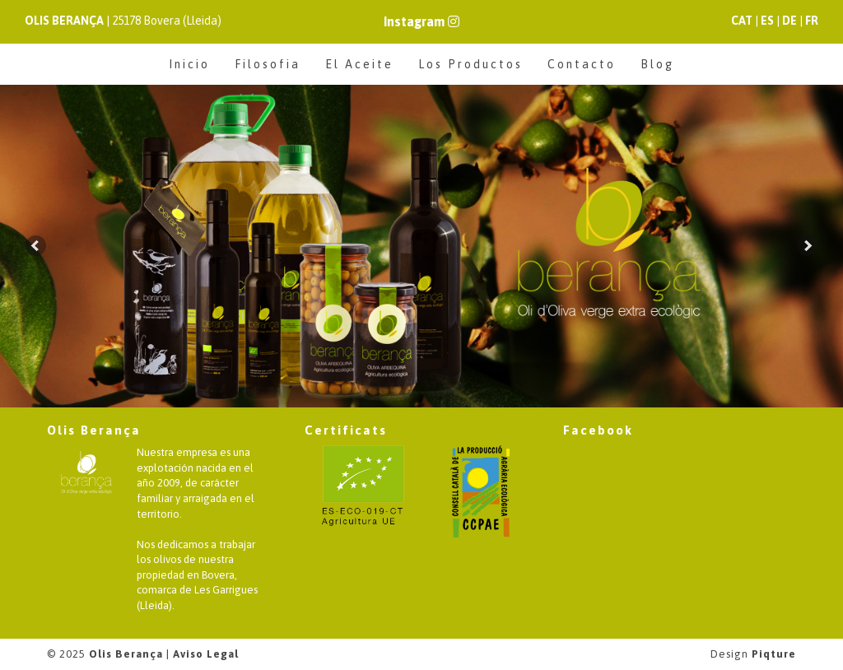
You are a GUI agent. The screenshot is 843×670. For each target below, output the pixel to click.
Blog (657, 64)
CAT (741, 20)
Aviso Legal (206, 654)
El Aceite (359, 64)
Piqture (774, 654)
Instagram (421, 21)
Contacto (581, 64)
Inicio (189, 64)
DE (789, 20)
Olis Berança (126, 654)
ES (767, 20)
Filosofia (267, 64)
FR (811, 20)
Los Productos (470, 64)
